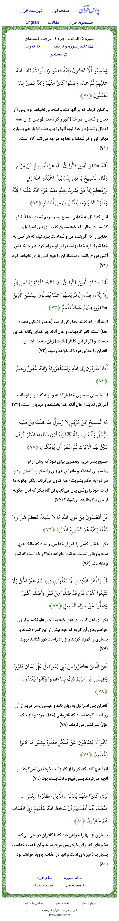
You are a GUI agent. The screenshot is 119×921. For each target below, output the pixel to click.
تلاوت (33, 46)
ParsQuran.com (59, 915)
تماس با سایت (33, 903)
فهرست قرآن (31, 10)
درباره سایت (87, 903)
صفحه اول (60, 10)
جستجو (60, 54)
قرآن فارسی (51, 910)
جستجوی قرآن (80, 22)
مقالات (54, 22)
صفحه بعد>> (42, 885)
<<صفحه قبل (76, 885)
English (32, 22)
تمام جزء (44, 877)
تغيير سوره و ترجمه (73, 46)
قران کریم (69, 910)
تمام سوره (73, 877)
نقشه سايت (60, 903)
